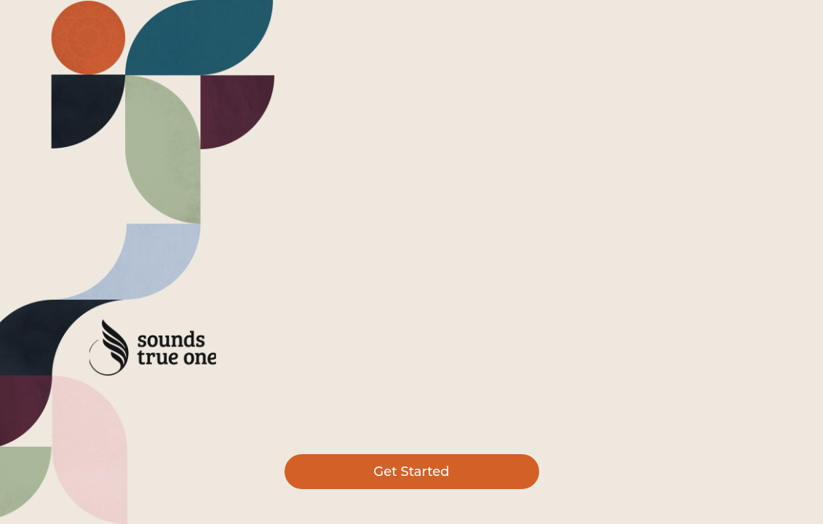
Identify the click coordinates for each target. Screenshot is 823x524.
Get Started (411, 472)
